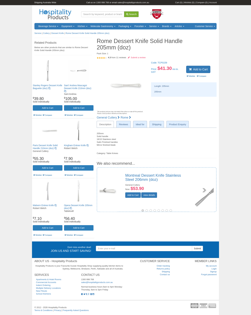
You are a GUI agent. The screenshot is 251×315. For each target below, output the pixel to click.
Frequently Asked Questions (76, 310)
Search (131, 14)
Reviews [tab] (123, 124)
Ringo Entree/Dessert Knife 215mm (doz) (179, 177)
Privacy (57, 310)
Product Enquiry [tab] (177, 124)
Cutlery (46, 33)
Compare (202, 2)
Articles (179, 26)
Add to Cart (47, 108)
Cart (178, 2)
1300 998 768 (102, 2)
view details (173, 195)
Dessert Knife (57, 33)
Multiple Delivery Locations (48, 288)
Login (214, 269)
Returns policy (163, 269)
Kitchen (82, 26)
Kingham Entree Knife (76, 145)
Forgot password (209, 274)
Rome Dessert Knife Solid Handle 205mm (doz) (87, 33)
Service (154, 26)
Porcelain (140, 26)
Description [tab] (105, 124)
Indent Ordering (43, 285)
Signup (213, 271)
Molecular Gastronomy (103, 26)
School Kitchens (43, 294)
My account (211, 266)
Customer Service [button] (205, 26)
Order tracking (163, 266)
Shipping (166, 271)
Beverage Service (48, 26)
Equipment (67, 26)
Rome (126, 117)
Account (213, 2)
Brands (166, 26)
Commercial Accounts (46, 282)
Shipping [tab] (156, 124)
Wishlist (189, 2)
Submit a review (137, 57)
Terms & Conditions (43, 310)
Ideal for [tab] (140, 124)
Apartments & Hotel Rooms (48, 279)
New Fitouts (41, 291)
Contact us (165, 274)
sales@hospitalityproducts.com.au (133, 2)
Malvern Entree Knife (45, 205)
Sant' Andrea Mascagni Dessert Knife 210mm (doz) (77, 88)
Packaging (125, 26)
